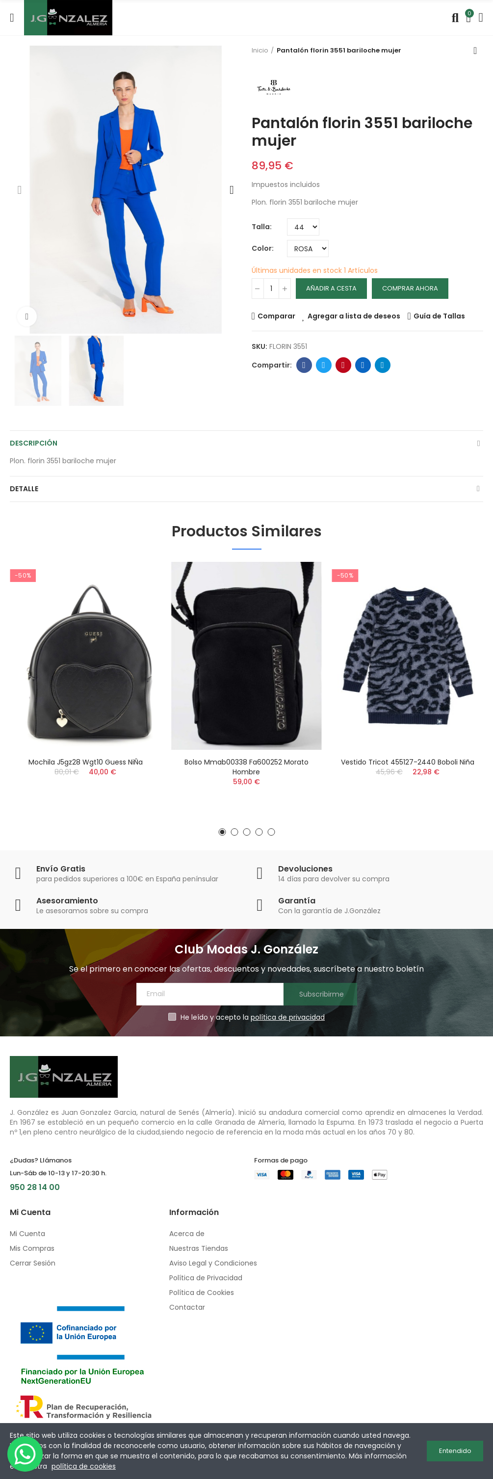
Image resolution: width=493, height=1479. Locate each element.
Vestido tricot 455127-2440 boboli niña (407, 762)
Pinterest (343, 365)
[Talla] (303, 227)
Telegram (382, 365)
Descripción (33, 443)
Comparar (276, 316)
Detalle (24, 489)
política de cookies (84, 1466)
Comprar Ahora (410, 288)
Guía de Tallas (439, 316)
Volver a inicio (478, 50)
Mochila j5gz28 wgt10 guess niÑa (85, 762)
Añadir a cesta (331, 288)
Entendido (455, 1450)
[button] (19, 190)
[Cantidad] (271, 288)
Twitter (323, 365)
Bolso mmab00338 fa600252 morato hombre (246, 767)
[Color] (308, 248)
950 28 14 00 (35, 1187)
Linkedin (362, 365)
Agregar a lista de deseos (354, 316)
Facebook (304, 365)
